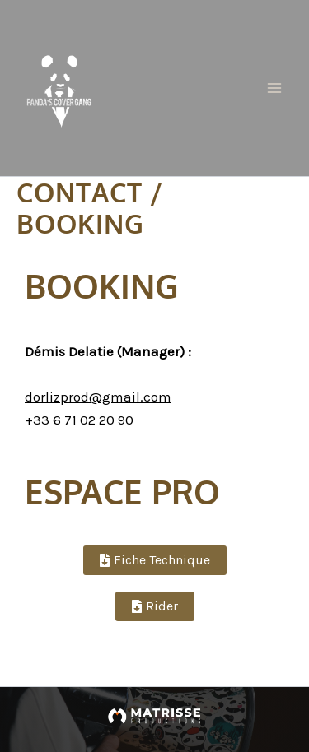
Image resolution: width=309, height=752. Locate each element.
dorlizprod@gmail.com (98, 396)
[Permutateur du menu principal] (274, 88)
